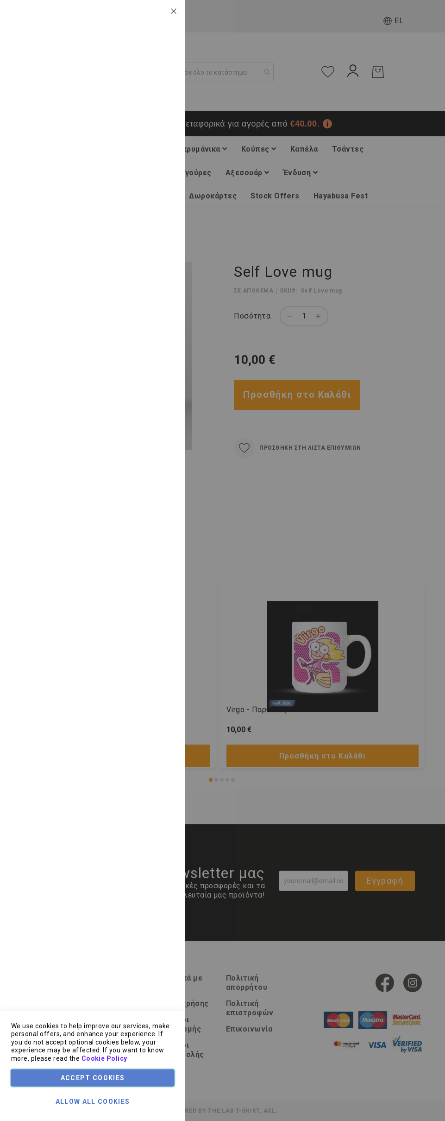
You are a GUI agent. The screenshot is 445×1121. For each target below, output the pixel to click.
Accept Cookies (93, 1078)
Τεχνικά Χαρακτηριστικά (137, 71)
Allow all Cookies (93, 1101)
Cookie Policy (104, 1058)
